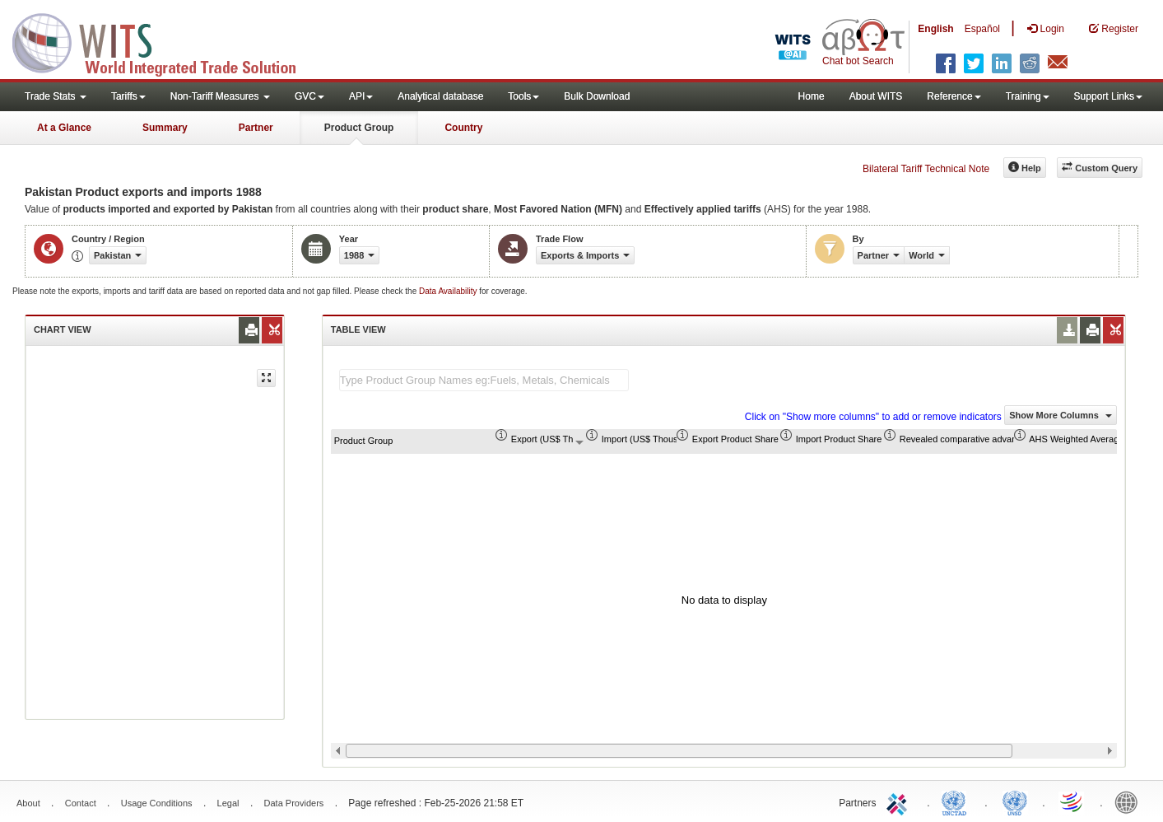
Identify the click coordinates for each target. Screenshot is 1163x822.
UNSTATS (1014, 801)
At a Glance (64, 127)
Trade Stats (55, 96)
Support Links (1108, 96)
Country (463, 127)
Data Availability (449, 291)
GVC (309, 96)
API (361, 96)
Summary (165, 127)
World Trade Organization (1072, 801)
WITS (164, 41)
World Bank (1130, 801)
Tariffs (128, 96)
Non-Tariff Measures (220, 96)
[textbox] (484, 380)
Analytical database (440, 96)
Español (982, 29)
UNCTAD (957, 801)
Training (1027, 96)
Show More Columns (1060, 415)
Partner (256, 127)
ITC (899, 801)
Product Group (359, 127)
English (935, 29)
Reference (953, 96)
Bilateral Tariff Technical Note (926, 169)
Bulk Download (597, 96)
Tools (523, 96)
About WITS (876, 96)
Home (811, 96)
